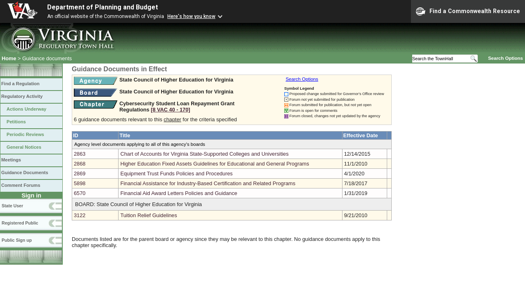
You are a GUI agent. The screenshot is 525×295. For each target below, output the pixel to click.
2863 (79, 154)
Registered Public (20, 222)
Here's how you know (191, 16)
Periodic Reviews (25, 134)
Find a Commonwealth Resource (468, 11)
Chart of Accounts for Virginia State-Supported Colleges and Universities (204, 154)
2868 (79, 164)
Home (9, 58)
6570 (79, 193)
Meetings (11, 159)
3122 (79, 215)
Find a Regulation (20, 83)
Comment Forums (20, 185)
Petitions (16, 121)
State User (12, 205)
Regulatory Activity (22, 96)
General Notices (24, 147)
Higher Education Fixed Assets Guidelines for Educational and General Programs (214, 164)
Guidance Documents (24, 172)
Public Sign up (17, 240)
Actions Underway (26, 109)
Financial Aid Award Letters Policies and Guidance (178, 193)
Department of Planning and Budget (102, 7)
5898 (79, 183)
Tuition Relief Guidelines (148, 215)
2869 (79, 173)
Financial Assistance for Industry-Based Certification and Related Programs (207, 183)
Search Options (505, 58)
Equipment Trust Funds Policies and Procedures (176, 173)
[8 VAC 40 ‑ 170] (170, 110)
